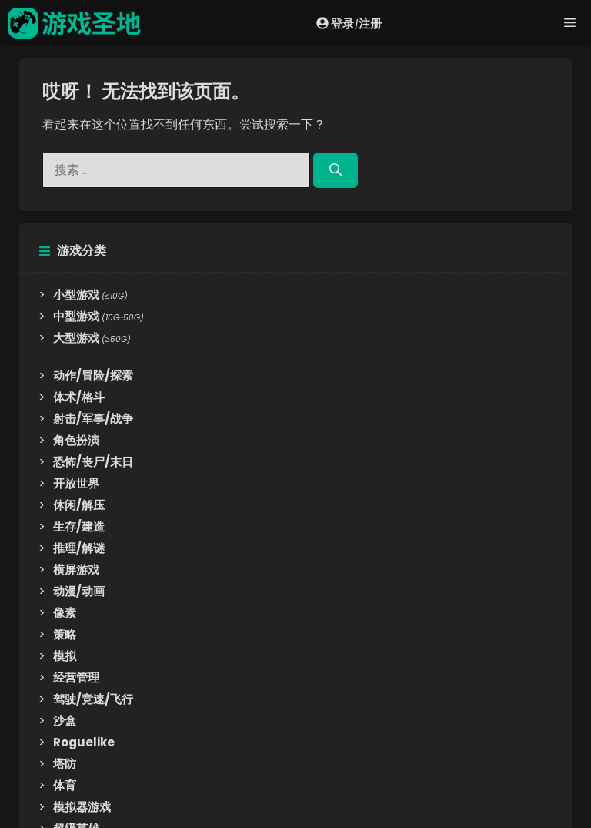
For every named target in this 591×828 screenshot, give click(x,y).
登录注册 (349, 23)
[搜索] (335, 170)
